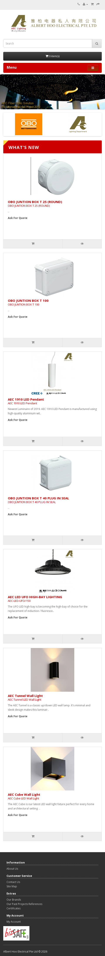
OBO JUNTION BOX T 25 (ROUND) (35, 204)
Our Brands (14, 899)
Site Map (12, 886)
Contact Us (13, 882)
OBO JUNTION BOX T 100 (28, 302)
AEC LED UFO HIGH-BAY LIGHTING (35, 599)
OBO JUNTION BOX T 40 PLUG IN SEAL (38, 500)
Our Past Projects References (24, 904)
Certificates (13, 908)
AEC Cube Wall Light (24, 796)
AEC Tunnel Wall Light (25, 697)
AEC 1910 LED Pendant (26, 401)
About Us (12, 869)
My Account (14, 922)
